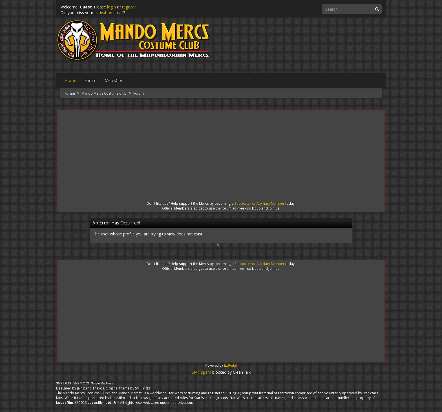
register (129, 7)
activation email (108, 12)
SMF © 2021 (81, 383)
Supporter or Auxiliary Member (259, 203)
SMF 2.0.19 (63, 383)
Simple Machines (102, 383)
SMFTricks (143, 388)
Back (221, 245)
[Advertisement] (221, 150)
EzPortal (230, 366)
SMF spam (201, 372)
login (111, 7)
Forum (70, 93)
